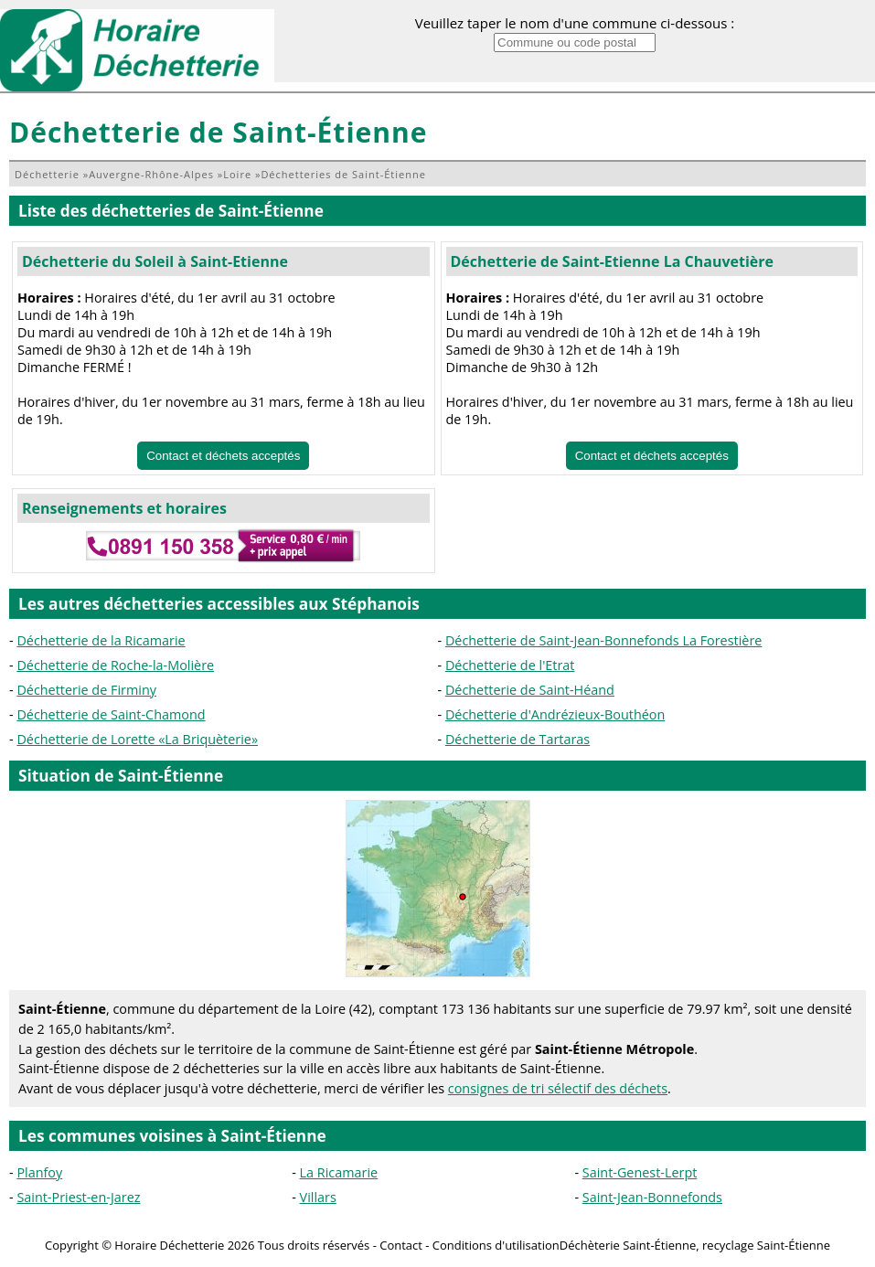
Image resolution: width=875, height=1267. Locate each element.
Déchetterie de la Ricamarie (100, 640)
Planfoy (39, 1172)
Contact (400, 1245)
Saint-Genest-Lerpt (640, 1172)
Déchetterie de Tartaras (517, 739)
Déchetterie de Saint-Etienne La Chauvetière (612, 261)
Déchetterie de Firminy (86, 689)
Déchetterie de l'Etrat (510, 665)
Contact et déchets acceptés (223, 456)
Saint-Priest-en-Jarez (78, 1197)
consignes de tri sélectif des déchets (557, 1088)
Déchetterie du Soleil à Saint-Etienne (155, 261)
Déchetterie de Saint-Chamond (110, 714)
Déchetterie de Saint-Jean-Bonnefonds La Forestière (604, 640)
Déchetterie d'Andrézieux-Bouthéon (555, 714)
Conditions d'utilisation (496, 1245)
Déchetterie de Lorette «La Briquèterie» (137, 739)
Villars (318, 1197)
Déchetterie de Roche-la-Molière (115, 665)
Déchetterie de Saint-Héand (529, 689)
